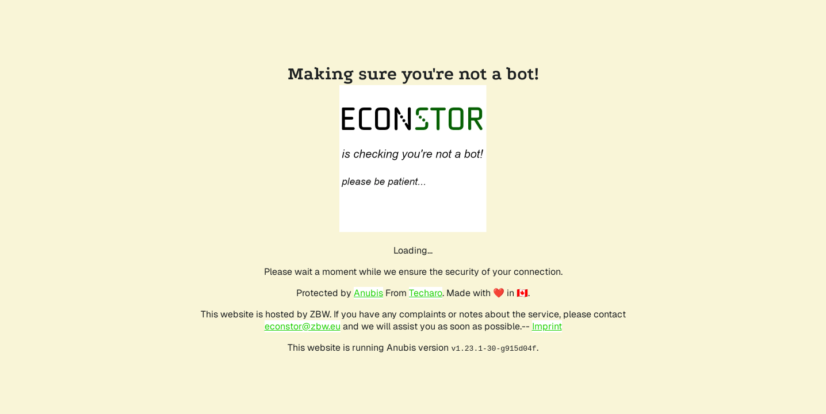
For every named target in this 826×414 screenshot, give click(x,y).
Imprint (547, 326)
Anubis (368, 293)
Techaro (425, 293)
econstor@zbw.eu (303, 326)
